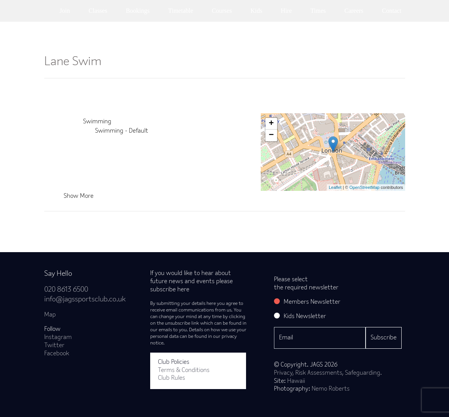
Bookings (137, 10)
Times (318, 10)
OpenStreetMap (364, 187)
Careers (353, 10)
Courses (222, 10)
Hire (286, 10)
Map (50, 315)
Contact (391, 10)
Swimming (97, 122)
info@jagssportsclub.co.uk (85, 299)
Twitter (54, 346)
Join (65, 10)
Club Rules (171, 378)
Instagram (58, 337)
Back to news (74, 223)
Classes (97, 10)
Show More (79, 196)
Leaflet (335, 187)
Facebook (56, 354)
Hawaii (296, 381)
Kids (256, 10)
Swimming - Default (121, 131)
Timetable (180, 10)
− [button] (271, 135)
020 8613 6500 (66, 290)
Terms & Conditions (184, 370)
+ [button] (271, 124)
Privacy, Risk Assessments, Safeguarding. (328, 373)
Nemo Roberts (331, 389)
